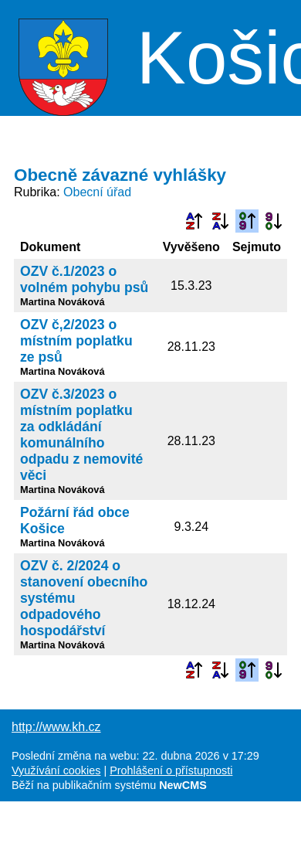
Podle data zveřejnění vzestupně (247, 221)
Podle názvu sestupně (220, 221)
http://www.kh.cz (56, 726)
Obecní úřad (97, 192)
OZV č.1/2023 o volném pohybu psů (84, 279)
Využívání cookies (56, 770)
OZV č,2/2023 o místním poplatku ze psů (76, 341)
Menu (269, 58)
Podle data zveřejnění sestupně (273, 221)
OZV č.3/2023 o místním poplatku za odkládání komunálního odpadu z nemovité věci (81, 434)
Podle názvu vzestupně (193, 221)
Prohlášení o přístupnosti (171, 770)
